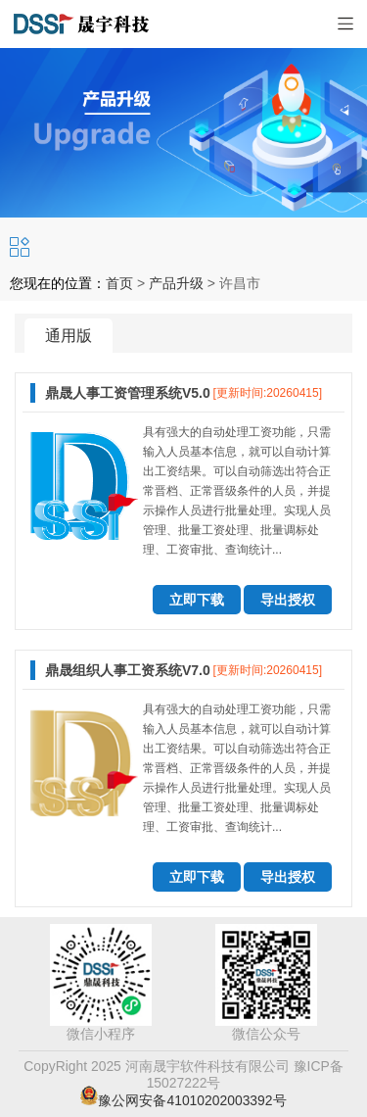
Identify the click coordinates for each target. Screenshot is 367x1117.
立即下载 (196, 599)
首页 (119, 283)
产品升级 (176, 283)
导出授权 (287, 599)
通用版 (68, 335)
